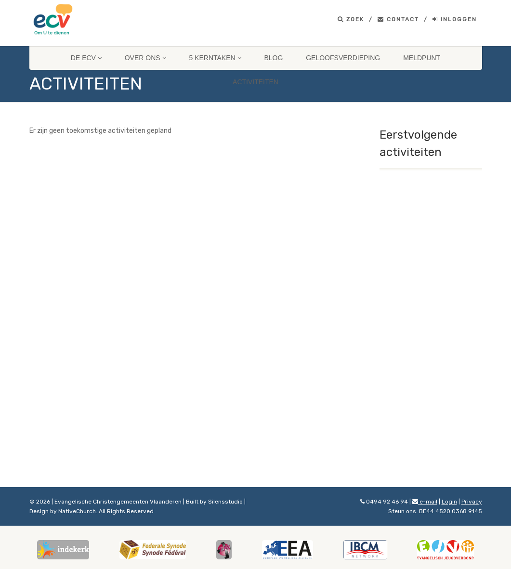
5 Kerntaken (215, 58)
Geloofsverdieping (343, 58)
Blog (273, 58)
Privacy (471, 501)
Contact (398, 19)
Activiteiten (255, 82)
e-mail (424, 501)
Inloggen (454, 19)
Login (449, 501)
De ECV (86, 58)
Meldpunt (421, 58)
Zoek (351, 19)
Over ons (145, 58)
